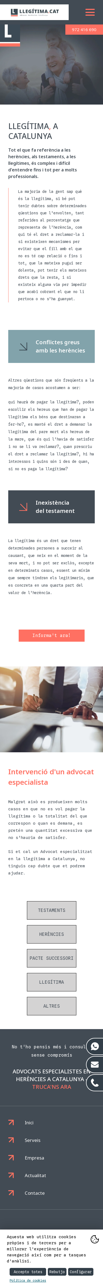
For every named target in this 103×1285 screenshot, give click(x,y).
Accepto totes (28, 1272)
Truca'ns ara (51, 1086)
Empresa (34, 1158)
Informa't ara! (51, 635)
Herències (51, 934)
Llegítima (51, 982)
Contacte (35, 1193)
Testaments (51, 910)
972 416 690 (84, 29)
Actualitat (35, 1175)
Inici (29, 1122)
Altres (51, 1006)
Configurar (81, 1272)
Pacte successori (52, 958)
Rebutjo (57, 1272)
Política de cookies (28, 1280)
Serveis (32, 1140)
